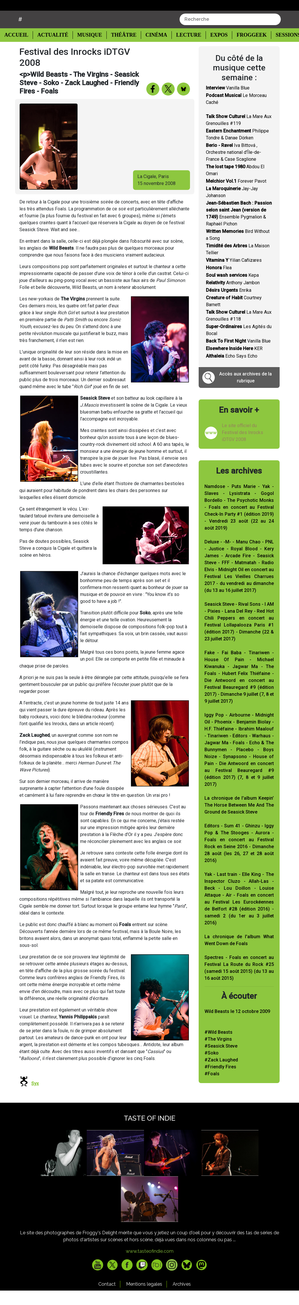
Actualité (51, 49)
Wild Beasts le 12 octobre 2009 (237, 1026)
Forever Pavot (236, 196)
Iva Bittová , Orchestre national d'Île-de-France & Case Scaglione (233, 167)
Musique (87, 49)
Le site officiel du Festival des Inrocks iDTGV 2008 (242, 447)
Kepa (232, 290)
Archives (182, 1298)
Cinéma (151, 49)
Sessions (282, 49)
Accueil (18, 49)
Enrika (228, 305)
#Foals (211, 1088)
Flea (219, 282)
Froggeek (245, 49)
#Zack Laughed (221, 1074)
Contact (107, 1298)
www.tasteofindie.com (150, 1265)
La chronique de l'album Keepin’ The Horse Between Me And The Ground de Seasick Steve (239, 819)
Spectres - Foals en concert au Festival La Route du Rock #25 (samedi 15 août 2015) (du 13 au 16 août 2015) (239, 982)
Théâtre (120, 49)
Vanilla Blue (228, 102)
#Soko (211, 1067)
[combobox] (230, 34)
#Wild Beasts (218, 1046)
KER (234, 363)
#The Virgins (218, 1053)
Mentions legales (144, 1298)
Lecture (183, 49)
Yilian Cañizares (234, 275)
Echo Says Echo (231, 370)
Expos (213, 49)
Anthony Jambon (233, 297)
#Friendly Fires (220, 1081)
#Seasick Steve (220, 1060)
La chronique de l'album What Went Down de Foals (239, 954)
